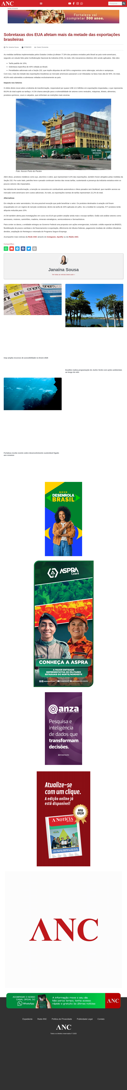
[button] (41, 3)
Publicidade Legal (85, 1019)
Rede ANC (42, 1019)
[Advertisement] (63, 519)
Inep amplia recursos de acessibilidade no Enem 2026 (26, 358)
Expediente (27, 1019)
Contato (100, 1019)
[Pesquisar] (124, 3)
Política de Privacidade (62, 1019)
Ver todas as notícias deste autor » (63, 274)
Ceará (39, 47)
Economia (45, 47)
